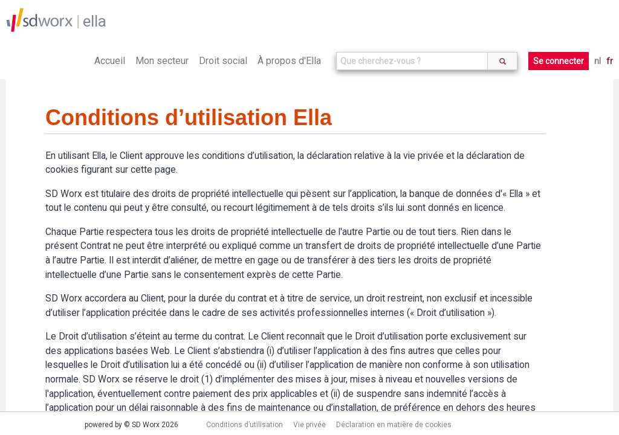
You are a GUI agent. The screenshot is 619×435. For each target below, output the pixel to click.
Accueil (109, 60)
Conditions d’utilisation (244, 424)
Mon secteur (162, 60)
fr (609, 61)
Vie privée (309, 424)
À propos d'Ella (289, 60)
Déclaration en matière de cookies (394, 424)
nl (597, 61)
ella (94, 21)
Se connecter (558, 61)
